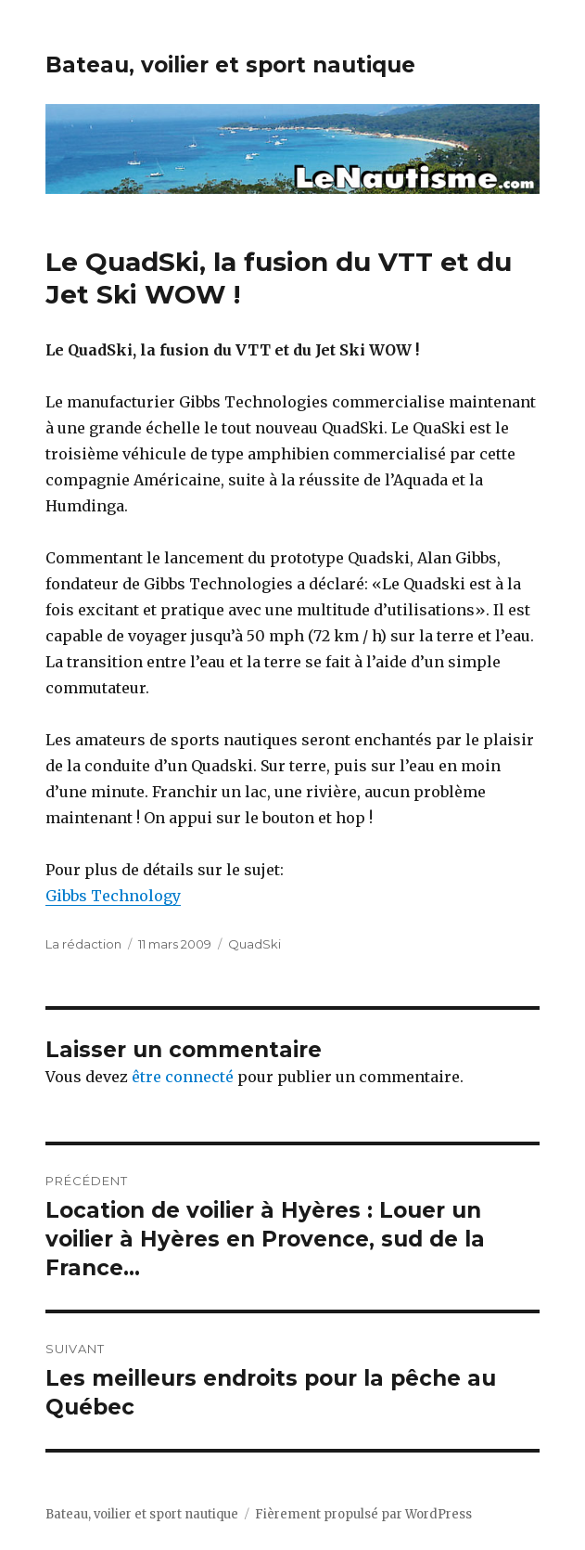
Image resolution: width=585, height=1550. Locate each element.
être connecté (183, 1076)
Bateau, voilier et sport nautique (230, 65)
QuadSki (254, 943)
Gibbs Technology (113, 895)
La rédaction (83, 943)
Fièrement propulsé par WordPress (363, 1514)
